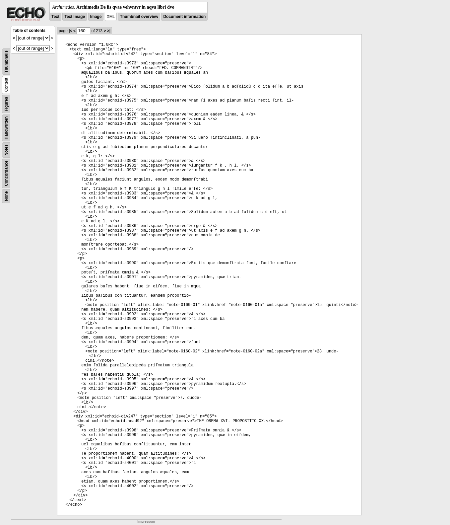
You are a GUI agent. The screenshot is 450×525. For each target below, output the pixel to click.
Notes (6, 149)
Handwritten (6, 127)
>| (108, 31)
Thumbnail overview (139, 16)
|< (70, 31)
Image (96, 16)
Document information (184, 16)
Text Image (74, 16)
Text (55, 16)
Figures (6, 104)
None (6, 196)
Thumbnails (6, 61)
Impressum (146, 521)
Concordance (6, 173)
